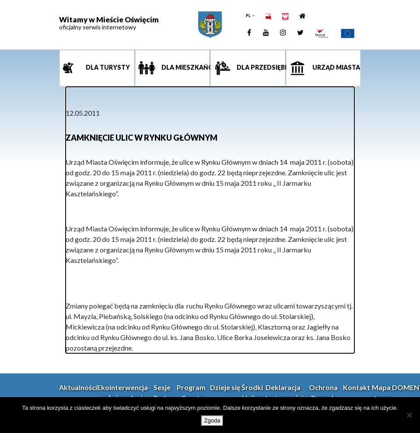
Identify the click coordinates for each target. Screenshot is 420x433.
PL (249, 15)
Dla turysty (107, 67)
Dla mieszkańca (185, 67)
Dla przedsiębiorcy (260, 67)
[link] (210, 24)
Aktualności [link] (78, 387)
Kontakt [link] (356, 387)
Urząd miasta (335, 67)
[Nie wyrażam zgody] (409, 415)
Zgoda (212, 420)
